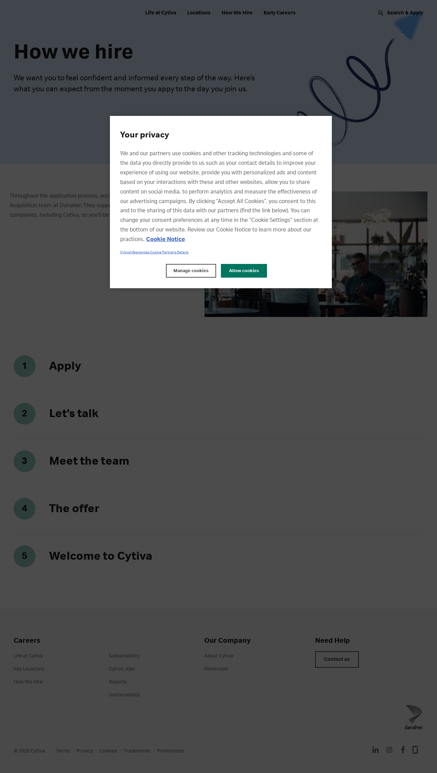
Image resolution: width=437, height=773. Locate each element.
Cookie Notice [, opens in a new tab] (165, 239)
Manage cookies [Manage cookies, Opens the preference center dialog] (191, 270)
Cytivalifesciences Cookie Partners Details (154, 252)
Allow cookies (244, 270)
